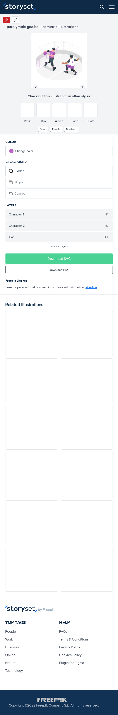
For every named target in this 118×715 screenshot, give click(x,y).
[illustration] (31, 333)
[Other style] (28, 110)
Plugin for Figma (71, 662)
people (56, 129)
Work (9, 639)
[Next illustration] (82, 87)
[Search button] (102, 7)
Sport (43, 129)
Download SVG (59, 258)
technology (14, 670)
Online (10, 654)
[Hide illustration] (106, 214)
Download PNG (59, 270)
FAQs (63, 631)
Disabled (71, 129)
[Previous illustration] (35, 87)
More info (91, 287)
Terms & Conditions (74, 639)
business (12, 647)
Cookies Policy (70, 654)
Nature (10, 662)
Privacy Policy (69, 647)
